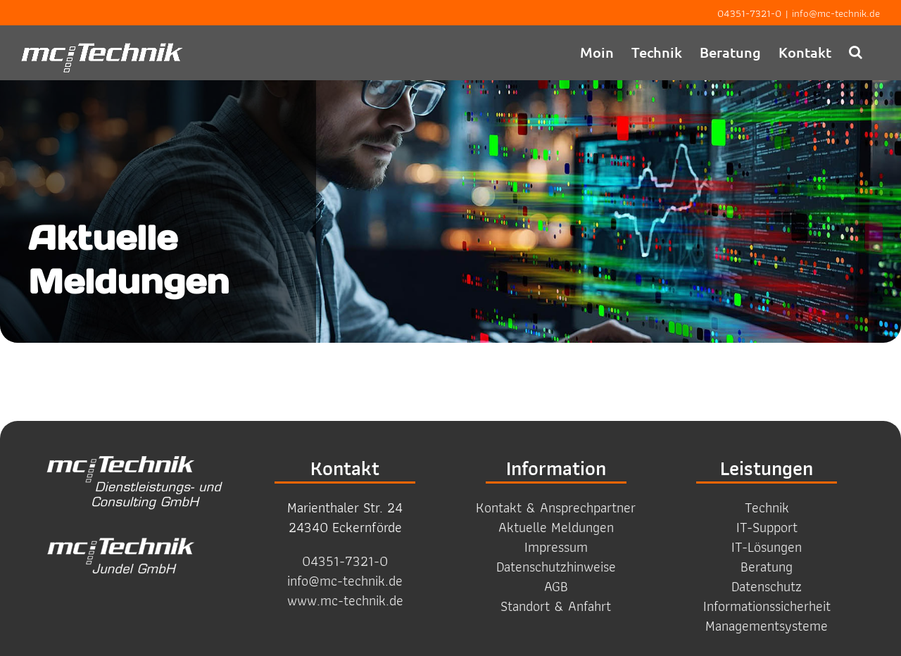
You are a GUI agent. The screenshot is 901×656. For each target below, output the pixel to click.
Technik (767, 507)
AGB (556, 586)
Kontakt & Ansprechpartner (556, 507)
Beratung (767, 566)
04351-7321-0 (749, 13)
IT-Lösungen (766, 547)
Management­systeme (766, 625)
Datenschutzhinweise (556, 566)
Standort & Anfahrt (555, 606)
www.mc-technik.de (345, 600)
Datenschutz (766, 586)
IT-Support (767, 527)
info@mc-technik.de (836, 13)
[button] (855, 51)
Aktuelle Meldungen (556, 527)
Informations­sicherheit (767, 606)
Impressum (556, 547)
